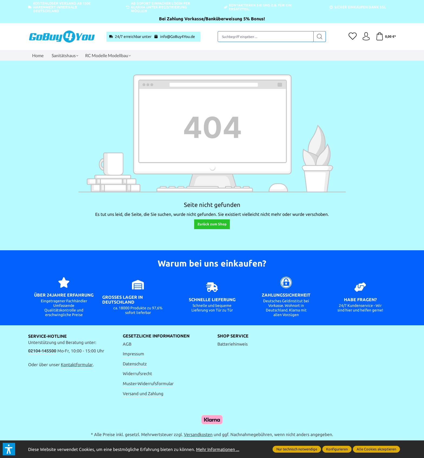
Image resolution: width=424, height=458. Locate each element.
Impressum (133, 353)
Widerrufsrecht (137, 373)
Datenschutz (135, 363)
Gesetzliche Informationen (156, 336)
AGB (127, 344)
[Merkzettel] (353, 36)
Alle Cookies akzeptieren (376, 449)
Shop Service (233, 336)
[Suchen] (320, 36)
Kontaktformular (77, 364)
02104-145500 (42, 350)
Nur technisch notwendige (296, 449)
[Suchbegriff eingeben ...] (266, 36)
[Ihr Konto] (366, 36)
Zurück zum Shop (212, 224)
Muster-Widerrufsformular (148, 383)
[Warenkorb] (386, 36)
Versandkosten (198, 434)
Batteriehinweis (232, 344)
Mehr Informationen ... (217, 449)
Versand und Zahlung (143, 393)
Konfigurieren (337, 449)
